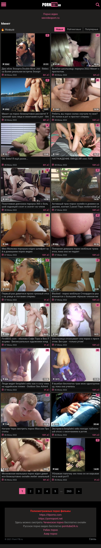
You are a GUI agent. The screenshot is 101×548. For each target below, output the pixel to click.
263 (69, 491)
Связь (92, 539)
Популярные (91, 29)
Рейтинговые (74, 29)
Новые (59, 29)
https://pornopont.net (50, 518)
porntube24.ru (70, 526)
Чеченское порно (53, 522)
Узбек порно (50, 529)
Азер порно (50, 533)
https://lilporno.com (50, 514)
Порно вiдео (50, 14)
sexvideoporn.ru (50, 17)
